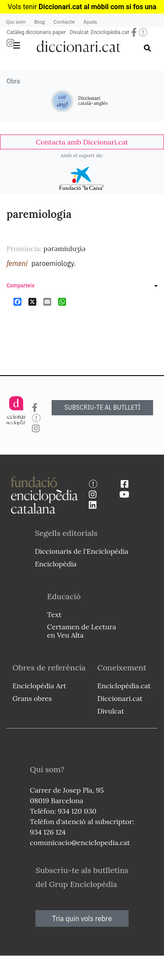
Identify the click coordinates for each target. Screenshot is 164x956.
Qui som (15, 21)
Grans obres (32, 698)
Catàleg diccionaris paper (36, 32)
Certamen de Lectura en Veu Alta (81, 630)
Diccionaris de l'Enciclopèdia (82, 551)
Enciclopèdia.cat (110, 32)
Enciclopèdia (56, 563)
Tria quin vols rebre (82, 918)
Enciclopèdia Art (39, 685)
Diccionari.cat (119, 698)
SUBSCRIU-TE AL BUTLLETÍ (102, 407)
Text (54, 614)
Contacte (63, 21)
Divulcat (79, 32)
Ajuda (90, 21)
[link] (82, 142)
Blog (39, 21)
